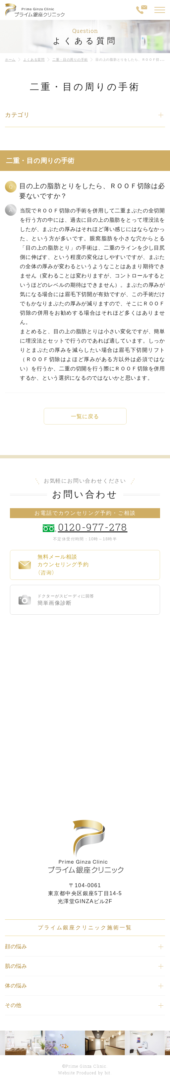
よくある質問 (33, 59)
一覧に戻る (85, 416)
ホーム (10, 59)
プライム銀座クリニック (85, 846)
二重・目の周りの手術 (70, 59)
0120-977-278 (93, 526)
